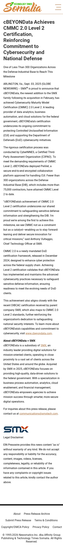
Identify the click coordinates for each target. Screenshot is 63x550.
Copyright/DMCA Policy (15, 527)
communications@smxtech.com (38, 413)
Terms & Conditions (46, 520)
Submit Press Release (18, 520)
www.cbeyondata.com (39, 333)
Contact (57, 527)
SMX (43, 345)
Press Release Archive (37, 513)
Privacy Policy (41, 527)
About (16, 513)
